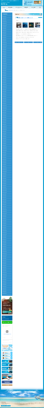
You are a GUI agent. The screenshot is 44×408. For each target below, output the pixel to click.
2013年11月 (5, 274)
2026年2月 (5, 18)
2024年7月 (5, 51)
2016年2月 (5, 227)
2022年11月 (5, 86)
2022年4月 (5, 98)
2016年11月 (5, 211)
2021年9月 (5, 110)
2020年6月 (5, 136)
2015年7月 (5, 239)
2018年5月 (5, 180)
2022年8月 (5, 91)
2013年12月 (5, 272)
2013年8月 (5, 279)
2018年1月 (5, 187)
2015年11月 (5, 232)
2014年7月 (5, 260)
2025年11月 (5, 23)
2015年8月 (5, 237)
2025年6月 (5, 32)
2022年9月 (5, 89)
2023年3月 (5, 79)
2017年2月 (5, 206)
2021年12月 (5, 105)
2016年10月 (5, 213)
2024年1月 (5, 61)
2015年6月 (5, 241)
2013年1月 (5, 291)
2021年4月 (5, 119)
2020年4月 (5, 140)
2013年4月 (5, 286)
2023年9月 (5, 68)
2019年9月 (5, 152)
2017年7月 (5, 197)
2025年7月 (5, 30)
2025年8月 (5, 28)
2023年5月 (5, 75)
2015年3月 (5, 246)
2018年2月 (5, 185)
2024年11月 (5, 44)
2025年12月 (5, 21)
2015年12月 (5, 230)
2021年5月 (5, 117)
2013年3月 (5, 288)
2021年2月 (5, 122)
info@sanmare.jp (7, 309)
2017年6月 (5, 199)
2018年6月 (5, 178)
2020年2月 (5, 143)
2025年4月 (5, 35)
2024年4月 (5, 56)
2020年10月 (5, 129)
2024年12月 (5, 42)
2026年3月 (5, 16)
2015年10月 (5, 234)
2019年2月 (5, 164)
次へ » (38, 42)
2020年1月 (5, 145)
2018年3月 (5, 183)
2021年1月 (5, 124)
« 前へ (19, 42)
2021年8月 (5, 112)
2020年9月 (5, 131)
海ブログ (12, 10)
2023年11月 (5, 65)
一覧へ (28, 42)
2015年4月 (5, 244)
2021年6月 (5, 115)
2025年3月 (5, 37)
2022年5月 (5, 96)
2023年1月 (5, 82)
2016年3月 (5, 225)
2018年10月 (5, 171)
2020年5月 (5, 138)
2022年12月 (5, 84)
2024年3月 (5, 58)
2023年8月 (5, 70)
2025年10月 (5, 25)
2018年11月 (5, 169)
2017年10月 (5, 192)
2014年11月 (5, 253)
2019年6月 (5, 157)
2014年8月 (5, 258)
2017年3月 (5, 204)
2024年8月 (5, 49)
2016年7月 (5, 218)
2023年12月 (5, 63)
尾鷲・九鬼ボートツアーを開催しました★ (26, 17)
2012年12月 (5, 293)
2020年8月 (5, 133)
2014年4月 (5, 265)
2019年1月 (5, 166)
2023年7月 (5, 72)
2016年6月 (5, 220)
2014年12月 (5, 251)
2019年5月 (5, 159)
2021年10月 (5, 108)
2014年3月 (5, 267)
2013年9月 (5, 277)
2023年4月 (5, 77)
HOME (10, 10)
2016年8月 (5, 216)
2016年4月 (5, 223)
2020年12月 (5, 126)
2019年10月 (5, 150)
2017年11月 (5, 190)
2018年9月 (5, 173)
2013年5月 (5, 284)
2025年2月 (5, 39)
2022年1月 (5, 103)
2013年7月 (5, 281)
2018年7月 (5, 176)
